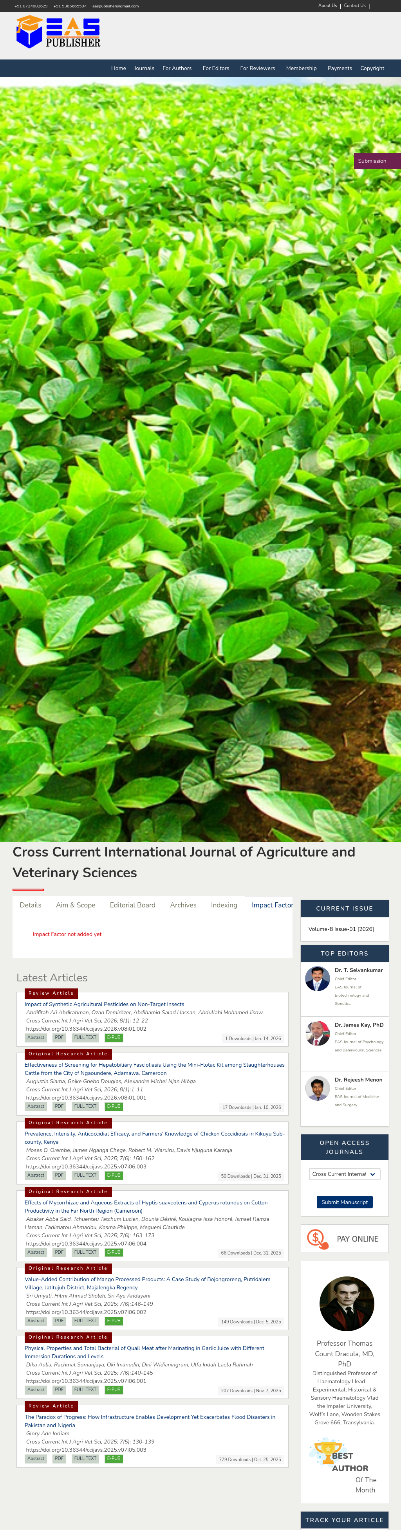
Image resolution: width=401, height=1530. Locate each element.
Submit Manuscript (345, 1202)
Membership (303, 68)
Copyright (372, 68)
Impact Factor (272, 905)
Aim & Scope (76, 905)
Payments (340, 68)
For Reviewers (259, 68)
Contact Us (355, 6)
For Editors (217, 68)
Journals (144, 68)
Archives (183, 905)
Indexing (224, 905)
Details (31, 905)
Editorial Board (133, 905)
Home (118, 68)
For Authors (179, 68)
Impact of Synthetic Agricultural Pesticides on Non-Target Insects (104, 1004)
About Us (327, 6)
